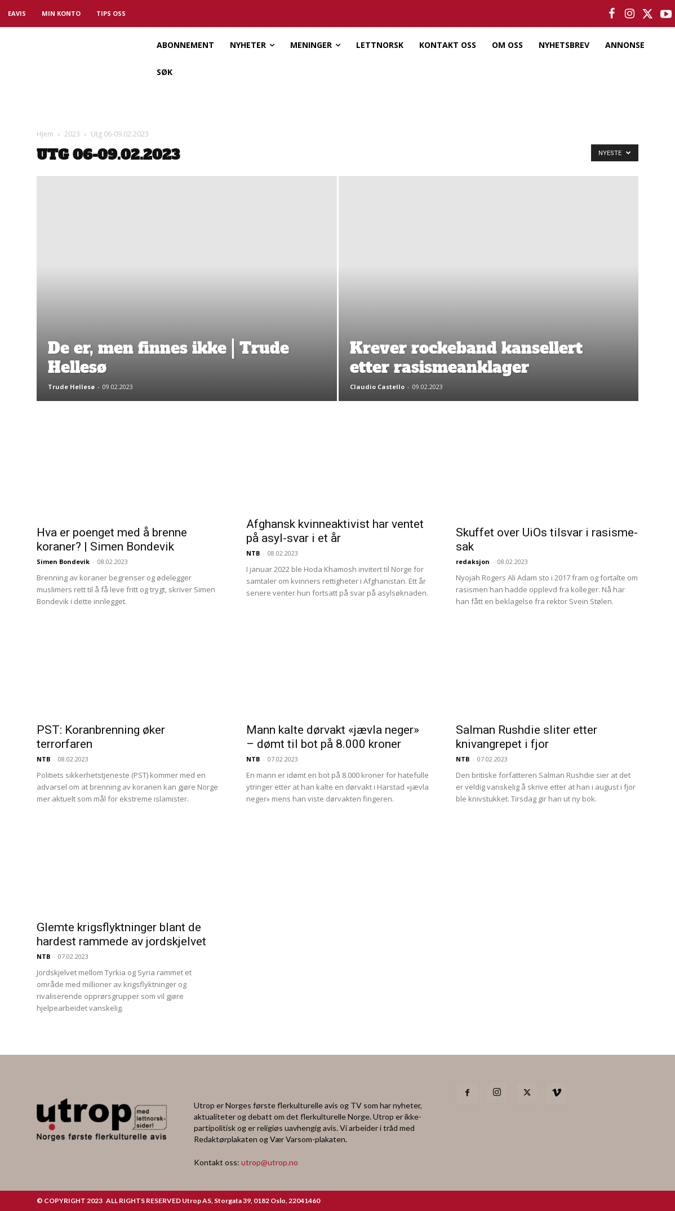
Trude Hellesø (71, 386)
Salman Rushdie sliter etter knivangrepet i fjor (526, 737)
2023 (72, 134)
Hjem (45, 134)
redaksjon (473, 561)
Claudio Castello (377, 386)
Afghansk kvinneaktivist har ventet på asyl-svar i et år (335, 531)
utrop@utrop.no (269, 1162)
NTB (253, 553)
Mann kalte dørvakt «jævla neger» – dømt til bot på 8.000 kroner (332, 737)
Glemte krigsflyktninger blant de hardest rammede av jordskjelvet (121, 934)
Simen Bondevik (63, 561)
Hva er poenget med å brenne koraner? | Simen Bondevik (112, 539)
